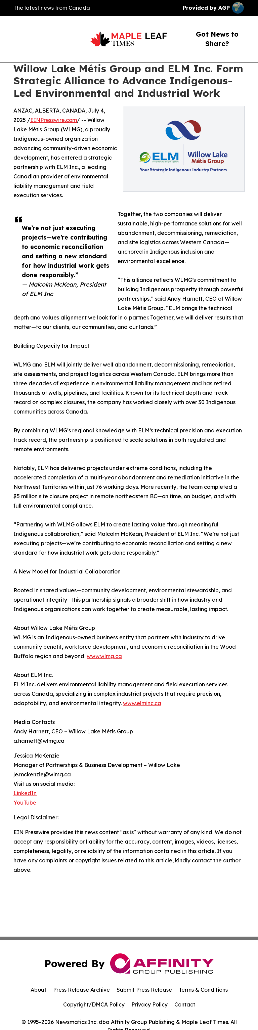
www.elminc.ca (142, 703)
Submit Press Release (144, 989)
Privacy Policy (149, 1004)
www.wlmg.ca (104, 656)
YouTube (24, 802)
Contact (184, 1004)
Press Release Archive (81, 989)
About (38, 989)
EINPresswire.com (53, 120)
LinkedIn (25, 793)
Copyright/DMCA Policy (94, 1004)
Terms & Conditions (203, 989)
